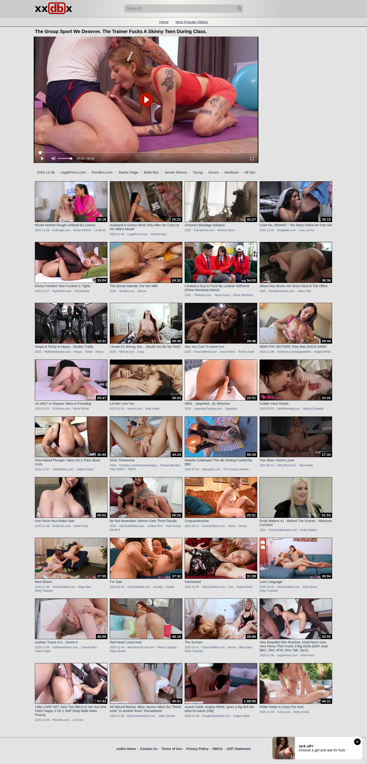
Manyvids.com (211, 469)
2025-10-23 (42, 408)
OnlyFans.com (61, 526)
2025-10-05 (192, 587)
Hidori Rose (80, 526)
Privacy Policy (197, 749)
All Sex (249, 172)
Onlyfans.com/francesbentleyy (138, 465)
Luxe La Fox (306, 230)
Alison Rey (304, 291)
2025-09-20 (267, 408)
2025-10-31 (192, 647)
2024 (188, 408)
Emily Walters (308, 530)
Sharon (142, 291)
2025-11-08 (46, 172)
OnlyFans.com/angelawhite (294, 351)
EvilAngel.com (61, 230)
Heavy (99, 351)
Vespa (78, 351)
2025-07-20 (192, 469)
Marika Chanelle (313, 408)
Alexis (231, 526)
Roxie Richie (81, 408)
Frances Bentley (170, 465)
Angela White (322, 351)
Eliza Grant (310, 587)
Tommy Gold (246, 351)
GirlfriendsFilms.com (65, 647)
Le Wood (99, 230)
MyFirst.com (126, 351)
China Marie (82, 291)
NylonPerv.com (61, 291)
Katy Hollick (117, 469)
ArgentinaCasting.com (208, 408)
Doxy (141, 351)
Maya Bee (84, 587)
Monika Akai (158, 234)
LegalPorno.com (73, 172)
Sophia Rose (244, 587)
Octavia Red (88, 647)
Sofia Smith (152, 408)
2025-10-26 (267, 587)
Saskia (170, 587)
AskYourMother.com (131, 526)
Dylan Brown (118, 651)
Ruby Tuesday (44, 590)
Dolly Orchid (301, 712)
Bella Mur (151, 172)
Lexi (230, 587)
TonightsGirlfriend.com (216, 716)
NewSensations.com (281, 291)
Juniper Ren (154, 526)
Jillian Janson (166, 716)
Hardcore (231, 172)
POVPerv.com (61, 408)
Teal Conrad (173, 526)
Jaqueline (231, 408)
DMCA (217, 749)
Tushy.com (283, 712)
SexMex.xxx (126, 291)
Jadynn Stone (85, 469)
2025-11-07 (42, 291)
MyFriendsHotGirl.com (141, 716)
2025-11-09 (42, 230)
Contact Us (148, 749)
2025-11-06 (267, 351)
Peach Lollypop (166, 647)
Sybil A (132, 469)
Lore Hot (77, 720)
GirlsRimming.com (288, 408)
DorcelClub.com (204, 230)
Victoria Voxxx (226, 230)
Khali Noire (307, 655)
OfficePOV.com (286, 465)
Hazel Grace (222, 295)
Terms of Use (171, 749)
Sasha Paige (128, 172)
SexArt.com (134, 408)
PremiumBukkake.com (283, 530)
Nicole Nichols (82, 230)
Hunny (243, 526)
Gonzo (213, 172)
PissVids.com (60, 720)
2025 (188, 230)
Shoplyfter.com (286, 230)
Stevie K (115, 529)
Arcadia (158, 587)
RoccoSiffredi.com (205, 351)
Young (198, 172)
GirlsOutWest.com (213, 526)
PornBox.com (102, 172)
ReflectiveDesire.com (57, 351)
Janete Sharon (175, 172)
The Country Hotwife (236, 469)
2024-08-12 (267, 465)
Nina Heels (306, 465)
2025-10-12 (192, 526)
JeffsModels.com (62, 469)
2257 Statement (239, 749)
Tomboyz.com (202, 295)
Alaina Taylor (43, 651)
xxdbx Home (126, 749)
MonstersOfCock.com (140, 647)
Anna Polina (227, 351)
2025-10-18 (117, 587)
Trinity (88, 351)
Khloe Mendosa (243, 295)
